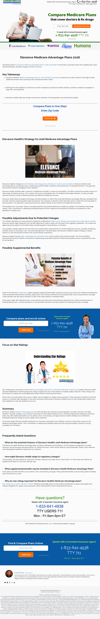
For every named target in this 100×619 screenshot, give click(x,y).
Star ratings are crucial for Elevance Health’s (18, 484)
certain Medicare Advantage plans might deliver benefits (76, 221)
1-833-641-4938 (87, 1)
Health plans (23, 293)
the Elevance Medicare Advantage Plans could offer (35, 65)
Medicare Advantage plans (24, 412)
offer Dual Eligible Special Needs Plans (34, 236)
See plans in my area (81, 26)
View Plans (50, 118)
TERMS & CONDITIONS (45, 595)
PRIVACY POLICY (56, 595)
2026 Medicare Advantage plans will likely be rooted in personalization (49, 184)
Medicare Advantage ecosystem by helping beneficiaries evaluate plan (53, 390)
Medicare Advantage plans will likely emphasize (39, 77)
